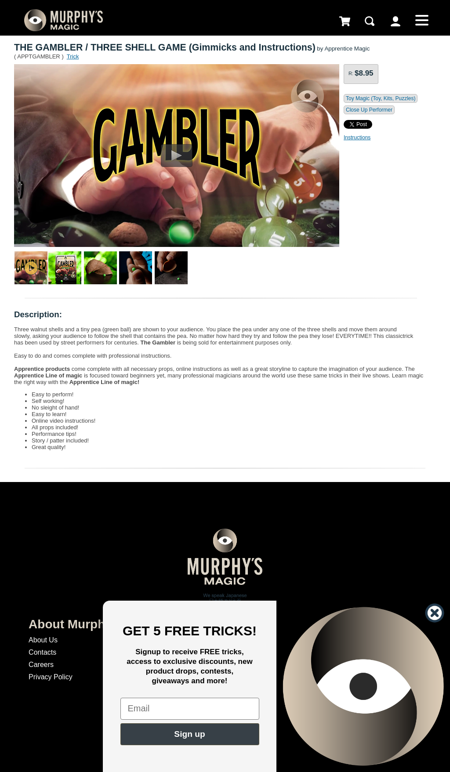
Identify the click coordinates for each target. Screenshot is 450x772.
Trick (73, 56)
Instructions (357, 137)
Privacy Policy (51, 677)
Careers (41, 664)
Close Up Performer (369, 110)
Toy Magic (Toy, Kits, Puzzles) (380, 98)
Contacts (42, 652)
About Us (43, 640)
